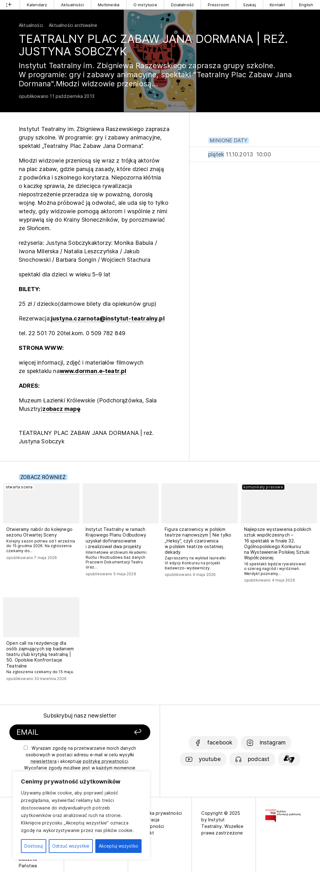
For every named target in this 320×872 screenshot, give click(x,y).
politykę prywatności (105, 761)
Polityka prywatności (160, 813)
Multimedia (108, 4)
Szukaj (249, 4)
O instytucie (145, 4)
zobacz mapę (61, 409)
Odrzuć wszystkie (70, 846)
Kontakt (277, 4)
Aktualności (72, 4)
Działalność (182, 4)
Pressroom (218, 4)
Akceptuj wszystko (118, 846)
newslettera (44, 761)
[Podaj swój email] (62, 732)
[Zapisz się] (126, 732)
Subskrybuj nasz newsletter (79, 715)
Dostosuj (33, 846)
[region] (81, 815)
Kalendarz (37, 4)
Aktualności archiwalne (73, 25)
